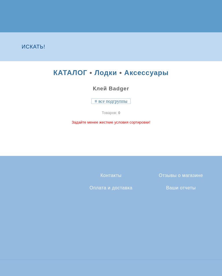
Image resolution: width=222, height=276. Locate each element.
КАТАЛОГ (70, 73)
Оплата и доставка (111, 188)
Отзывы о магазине (181, 175)
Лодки (106, 73)
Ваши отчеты (181, 188)
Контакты (110, 175)
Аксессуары (146, 73)
